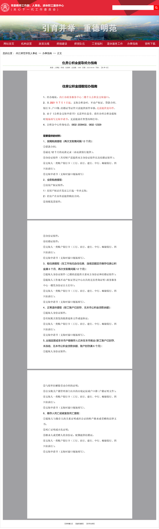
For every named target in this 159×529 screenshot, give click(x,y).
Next (152, 32)
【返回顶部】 (79, 524)
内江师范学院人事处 (26, 53)
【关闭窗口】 (68, 524)
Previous (7, 32)
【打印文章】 (90, 524)
